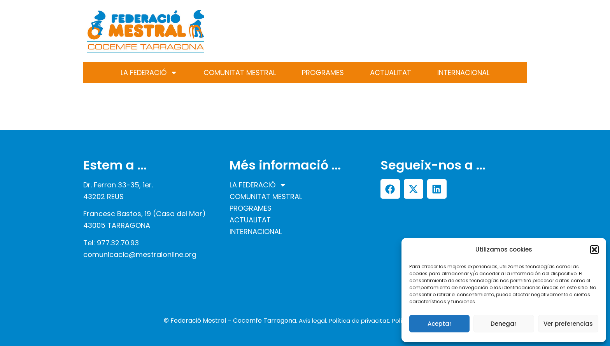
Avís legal (312, 320)
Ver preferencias (568, 324)
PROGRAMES (323, 72)
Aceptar (440, 324)
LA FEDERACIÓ (149, 72)
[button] (594, 249)
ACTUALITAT (390, 72)
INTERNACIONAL (463, 72)
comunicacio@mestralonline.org (139, 254)
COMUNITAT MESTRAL (239, 72)
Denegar (504, 324)
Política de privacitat (359, 320)
